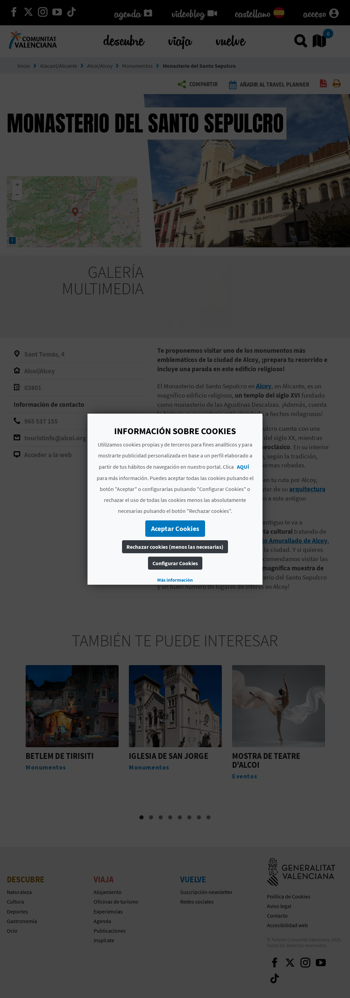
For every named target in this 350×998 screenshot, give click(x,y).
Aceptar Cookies (175, 528)
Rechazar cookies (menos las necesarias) (175, 546)
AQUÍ (243, 466)
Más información (175, 580)
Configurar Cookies (175, 563)
